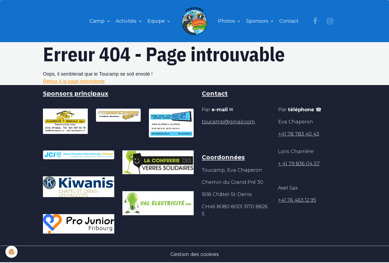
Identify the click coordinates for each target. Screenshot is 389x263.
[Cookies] (11, 252)
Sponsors (258, 21)
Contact (289, 21)
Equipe (156, 21)
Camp (98, 21)
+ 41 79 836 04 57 (299, 164)
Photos (227, 21)
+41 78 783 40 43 (298, 134)
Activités (127, 21)
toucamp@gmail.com (228, 122)
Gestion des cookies (194, 254)
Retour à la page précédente (74, 81)
